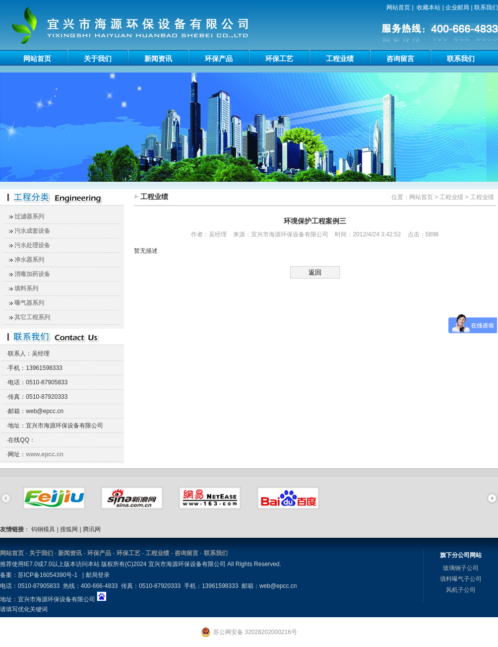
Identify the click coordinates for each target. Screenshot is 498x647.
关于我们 (98, 59)
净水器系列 (29, 259)
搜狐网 (69, 529)
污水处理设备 (32, 245)
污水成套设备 (32, 230)
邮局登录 (98, 575)
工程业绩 (340, 59)
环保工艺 (279, 59)
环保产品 (219, 59)
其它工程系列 (32, 317)
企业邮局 (457, 7)
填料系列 (26, 288)
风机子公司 (461, 589)
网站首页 (398, 7)
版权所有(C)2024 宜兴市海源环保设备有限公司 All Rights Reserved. (191, 564)
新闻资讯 (158, 59)
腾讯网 (92, 529)
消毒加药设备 (32, 274)
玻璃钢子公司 (461, 568)
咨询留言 (400, 59)
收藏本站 (428, 7)
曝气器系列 (29, 302)
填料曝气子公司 (461, 578)
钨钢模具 (43, 529)
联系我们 (486, 7)
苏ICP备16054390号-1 (47, 575)
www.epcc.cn (44, 454)
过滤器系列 (29, 216)
